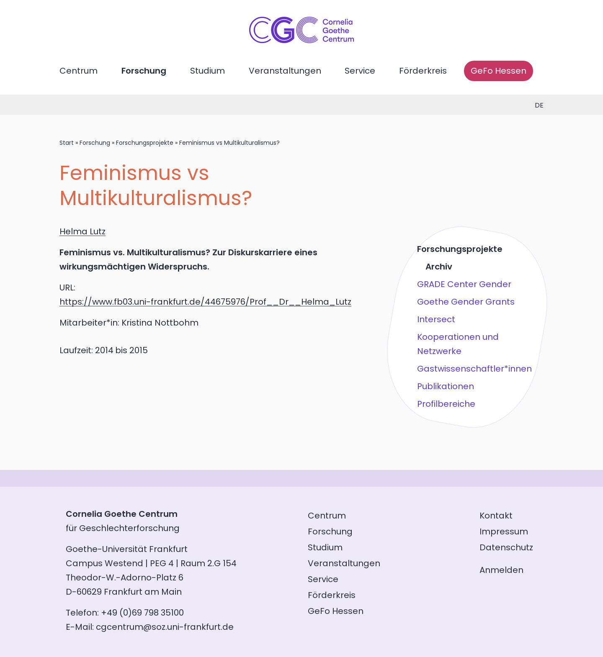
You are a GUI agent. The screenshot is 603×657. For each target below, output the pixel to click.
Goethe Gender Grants (466, 302)
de (539, 105)
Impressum (503, 531)
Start (66, 143)
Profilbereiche (446, 404)
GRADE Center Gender (464, 284)
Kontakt (496, 515)
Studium (207, 71)
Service (360, 71)
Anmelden (501, 570)
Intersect (436, 319)
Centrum (78, 71)
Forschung (143, 71)
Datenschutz (506, 547)
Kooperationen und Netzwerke (458, 344)
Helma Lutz (82, 231)
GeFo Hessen (498, 71)
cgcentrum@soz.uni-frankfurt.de (165, 627)
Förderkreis (423, 71)
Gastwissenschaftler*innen (474, 369)
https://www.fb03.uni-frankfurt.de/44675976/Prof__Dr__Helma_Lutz (205, 302)
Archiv (438, 266)
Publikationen (445, 386)
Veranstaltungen (285, 71)
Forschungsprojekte (144, 143)
